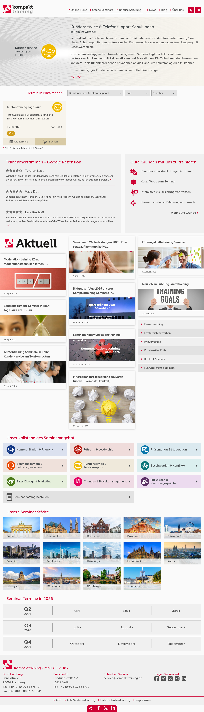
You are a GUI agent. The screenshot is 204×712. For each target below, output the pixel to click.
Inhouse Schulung (128, 10)
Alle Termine (19, 142)
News (151, 10)
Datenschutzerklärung (114, 700)
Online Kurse (78, 10)
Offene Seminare (101, 10)
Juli (77, 627)
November (126, 644)
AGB (57, 700)
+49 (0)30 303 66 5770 (74, 687)
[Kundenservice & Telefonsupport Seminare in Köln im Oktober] (191, 10)
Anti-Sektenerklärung (79, 700)
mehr (75, 77)
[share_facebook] (98, 708)
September (176, 627)
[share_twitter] (106, 708)
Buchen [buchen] (50, 142)
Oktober (77, 644)
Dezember (176, 644)
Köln (10, 133)
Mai (126, 611)
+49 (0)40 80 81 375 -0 (23, 687)
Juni (176, 611)
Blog (163, 10)
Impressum (142, 700)
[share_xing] (91, 708)
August (127, 627)
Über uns (177, 10)
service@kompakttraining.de (123, 678)
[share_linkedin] (113, 708)
